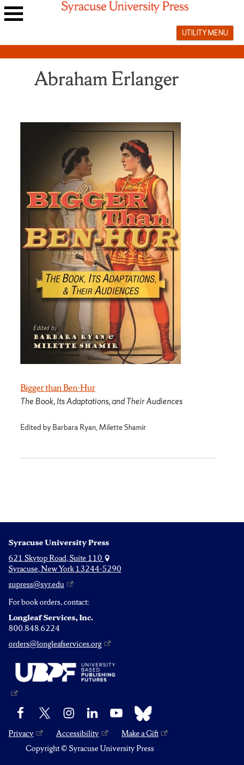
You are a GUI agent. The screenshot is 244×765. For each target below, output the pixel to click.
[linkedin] (92, 713)
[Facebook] (21, 713)
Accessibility (77, 733)
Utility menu (205, 33)
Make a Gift (139, 733)
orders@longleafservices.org (55, 644)
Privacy (21, 733)
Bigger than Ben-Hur (57, 387)
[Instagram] (69, 713)
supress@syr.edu (36, 584)
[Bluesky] (140, 713)
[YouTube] (116, 713)
